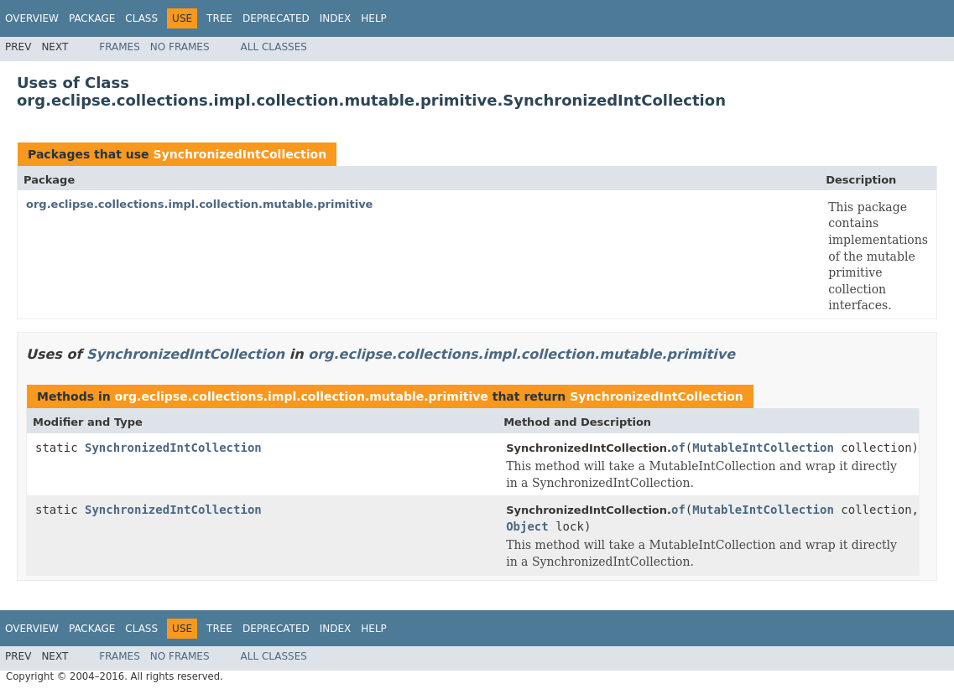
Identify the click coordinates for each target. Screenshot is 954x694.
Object (527, 526)
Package (92, 18)
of (678, 447)
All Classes (274, 47)
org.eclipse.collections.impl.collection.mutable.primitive (199, 204)
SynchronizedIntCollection (239, 154)
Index (336, 18)
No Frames (180, 47)
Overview (32, 18)
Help (374, 18)
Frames (119, 47)
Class (141, 18)
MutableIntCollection (763, 447)
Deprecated (276, 18)
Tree (219, 18)
